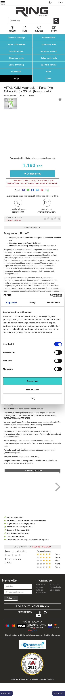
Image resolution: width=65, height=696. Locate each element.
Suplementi (16, 72)
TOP (61, 685)
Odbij (32, 398)
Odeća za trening (16, 65)
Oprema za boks (48, 44)
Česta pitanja (55, 587)
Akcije (16, 78)
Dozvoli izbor (32, 390)
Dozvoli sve (32, 381)
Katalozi (39, 590)
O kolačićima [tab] (53, 302)
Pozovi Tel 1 (59, 693)
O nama (39, 587)
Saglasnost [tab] (11, 302)
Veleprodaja (55, 590)
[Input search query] (20, 21)
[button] (15, 99)
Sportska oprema (48, 65)
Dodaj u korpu (32, 173)
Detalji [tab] (32, 302)
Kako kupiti (40, 585)
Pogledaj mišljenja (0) (14, 220)
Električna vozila (16, 58)
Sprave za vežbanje (16, 38)
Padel (48, 72)
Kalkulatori (55, 585)
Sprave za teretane (49, 51)
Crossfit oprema (16, 51)
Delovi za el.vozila (49, 58)
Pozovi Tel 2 (6, 693)
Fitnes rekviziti (48, 38)
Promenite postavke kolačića (41, 679)
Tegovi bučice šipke (16, 44)
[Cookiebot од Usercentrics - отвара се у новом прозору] (50, 295)
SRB (60, 3)
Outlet (48, 78)
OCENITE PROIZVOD (41, 547)
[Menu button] (2, 2)
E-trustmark (41, 593)
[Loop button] (56, 21)
